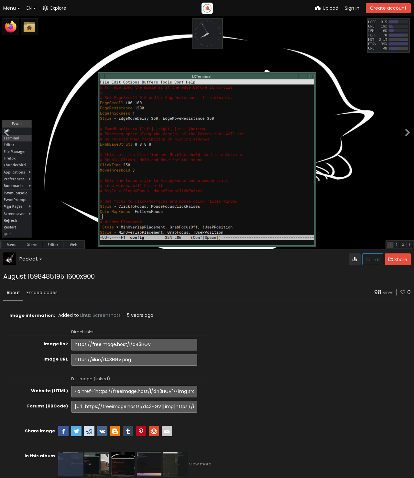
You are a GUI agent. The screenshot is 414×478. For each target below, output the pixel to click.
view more (200, 464)
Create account (388, 8)
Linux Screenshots (100, 315)
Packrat (30, 258)
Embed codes (42, 292)
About (13, 292)
